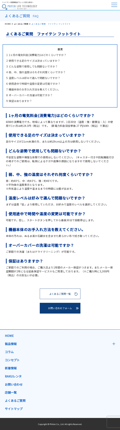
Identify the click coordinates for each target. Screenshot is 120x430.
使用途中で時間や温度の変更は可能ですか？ (33, 83)
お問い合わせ (14, 384)
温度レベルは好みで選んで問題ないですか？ (33, 78)
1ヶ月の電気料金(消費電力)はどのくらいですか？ (36, 55)
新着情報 (11, 368)
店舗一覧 (11, 392)
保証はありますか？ (19, 101)
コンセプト (12, 360)
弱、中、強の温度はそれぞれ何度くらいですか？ (36, 72)
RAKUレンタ (13, 376)
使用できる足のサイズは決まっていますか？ (33, 60)
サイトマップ (14, 408)
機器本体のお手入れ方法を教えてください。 (33, 89)
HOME (8, 23)
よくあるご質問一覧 (60, 294)
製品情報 (11, 344)
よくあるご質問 (21, 23)
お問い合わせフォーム (60, 308)
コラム (9, 352)
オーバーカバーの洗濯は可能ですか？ (29, 95)
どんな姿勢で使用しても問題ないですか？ (32, 66)
